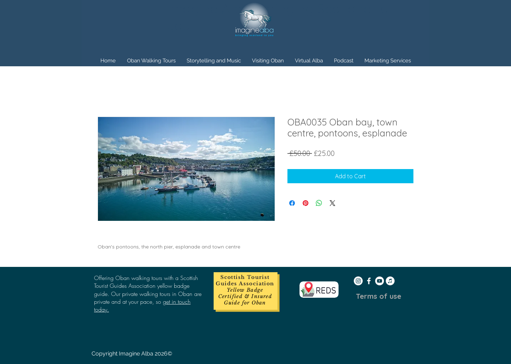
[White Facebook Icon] (368, 280)
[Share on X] (332, 203)
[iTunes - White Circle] (390, 280)
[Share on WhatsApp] (319, 203)
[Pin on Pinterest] (305, 203)
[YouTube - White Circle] (379, 280)
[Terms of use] (378, 296)
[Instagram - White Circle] (358, 280)
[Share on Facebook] (292, 203)
